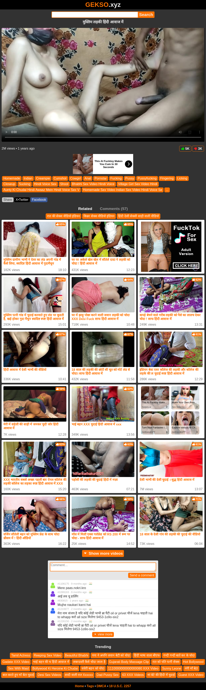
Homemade (11, 178)
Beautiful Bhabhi (77, 655)
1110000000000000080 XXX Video (133, 668)
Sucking (24, 184)
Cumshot (60, 178)
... (167, 190)
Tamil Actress (20, 655)
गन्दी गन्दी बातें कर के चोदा (179, 655)
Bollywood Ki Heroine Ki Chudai (55, 668)
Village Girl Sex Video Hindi (137, 184)
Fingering (167, 178)
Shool (64, 184)
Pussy (129, 178)
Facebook (39, 199)
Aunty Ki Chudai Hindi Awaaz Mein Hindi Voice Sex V (41, 190)
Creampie (43, 178)
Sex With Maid (18, 668)
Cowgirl (75, 178)
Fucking (116, 178)
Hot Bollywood (193, 662)
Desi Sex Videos (49, 675)
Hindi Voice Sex (45, 184)
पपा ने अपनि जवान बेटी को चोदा (111, 655)
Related (85, 209)
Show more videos (103, 553)
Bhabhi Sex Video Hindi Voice (93, 184)
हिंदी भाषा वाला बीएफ (147, 655)
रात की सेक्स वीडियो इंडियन (63, 216)
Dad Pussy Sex (107, 675)
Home (79, 686)
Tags (90, 686)
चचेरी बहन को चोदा (92, 668)
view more (103, 634)
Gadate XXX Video (15, 662)
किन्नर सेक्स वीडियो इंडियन (98, 216)
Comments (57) (114, 209)
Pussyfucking (147, 178)
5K (185, 148)
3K (198, 148)
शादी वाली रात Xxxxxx (79, 675)
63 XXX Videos (133, 675)
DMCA (101, 686)
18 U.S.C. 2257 (120, 686)
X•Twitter (22, 199)
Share (7, 199)
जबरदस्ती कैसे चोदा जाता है (89, 662)
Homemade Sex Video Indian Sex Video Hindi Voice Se (122, 190)
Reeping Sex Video (47, 655)
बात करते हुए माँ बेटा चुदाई (18, 675)
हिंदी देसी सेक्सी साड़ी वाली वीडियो (138, 216)
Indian (28, 178)
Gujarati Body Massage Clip (129, 662)
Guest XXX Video (190, 675)
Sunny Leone (171, 668)
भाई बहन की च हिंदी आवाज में (51, 662)
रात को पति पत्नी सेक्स (165, 662)
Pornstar (101, 178)
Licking (182, 178)
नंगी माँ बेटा (191, 668)
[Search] (95, 14)
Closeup (9, 184)
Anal (87, 178)
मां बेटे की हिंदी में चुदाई (161, 675)
